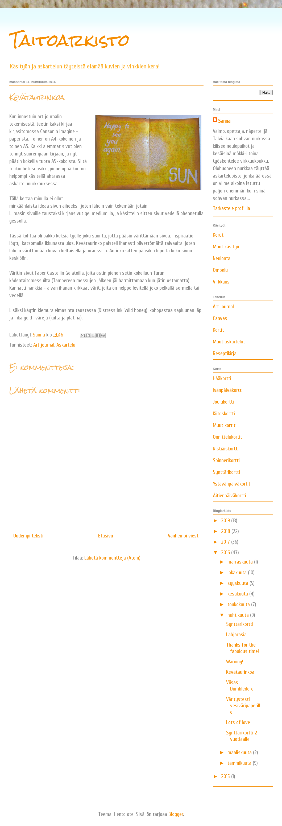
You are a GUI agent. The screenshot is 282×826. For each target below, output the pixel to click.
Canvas (220, 318)
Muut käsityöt (227, 247)
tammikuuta (240, 763)
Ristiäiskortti (226, 449)
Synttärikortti (226, 472)
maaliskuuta (240, 752)
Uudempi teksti (28, 536)
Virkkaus (221, 282)
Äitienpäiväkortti (229, 495)
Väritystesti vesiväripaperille (243, 705)
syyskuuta (238, 583)
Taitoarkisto (69, 40)
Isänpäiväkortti (228, 390)
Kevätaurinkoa (240, 672)
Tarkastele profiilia (231, 208)
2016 (226, 552)
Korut (218, 235)
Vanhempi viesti (184, 536)
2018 (226, 531)
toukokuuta (239, 604)
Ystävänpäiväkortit (231, 484)
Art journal (43, 345)
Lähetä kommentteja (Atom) (112, 558)
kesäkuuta (238, 594)
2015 (226, 776)
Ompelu (220, 270)
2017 (226, 542)
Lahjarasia (236, 634)
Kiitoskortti (224, 413)
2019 (226, 520)
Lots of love (238, 722)
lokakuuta (237, 572)
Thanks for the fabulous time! (242, 648)
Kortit (218, 330)
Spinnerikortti (226, 460)
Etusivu (105, 536)
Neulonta (221, 258)
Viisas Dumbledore (240, 685)
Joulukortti (223, 402)
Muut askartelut (229, 342)
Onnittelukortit (227, 437)
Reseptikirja (225, 353)
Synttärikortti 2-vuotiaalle (242, 736)
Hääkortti (222, 378)
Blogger (175, 814)
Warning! (234, 662)
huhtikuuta (238, 615)
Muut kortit (224, 425)
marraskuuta (240, 562)
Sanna (224, 121)
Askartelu (65, 345)
